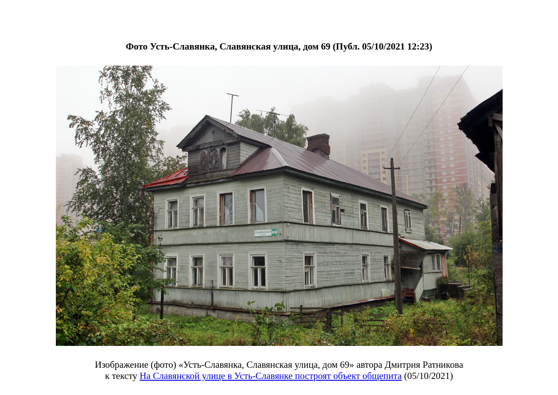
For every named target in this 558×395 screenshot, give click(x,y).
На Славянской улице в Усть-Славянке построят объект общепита (271, 375)
